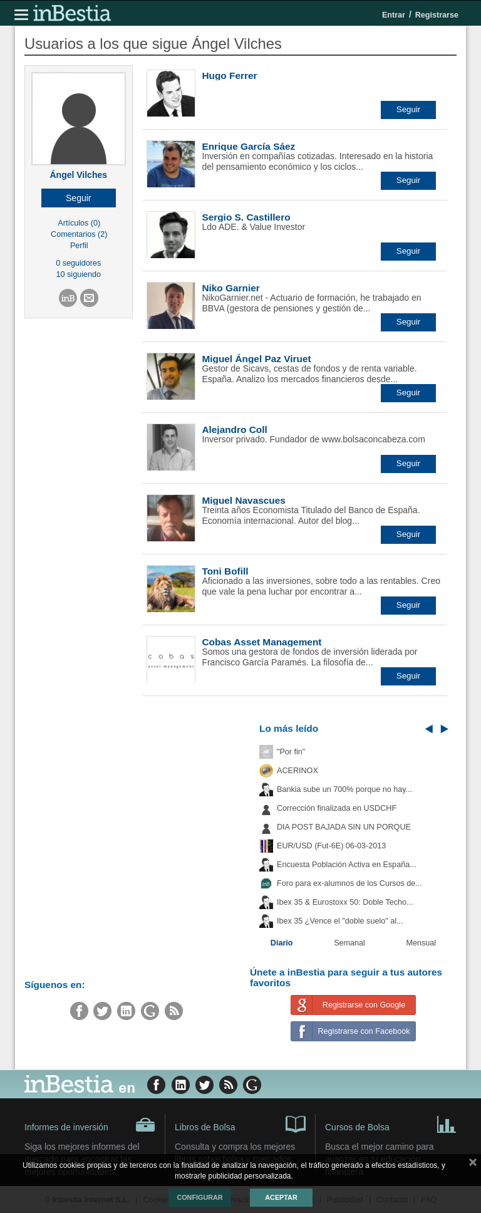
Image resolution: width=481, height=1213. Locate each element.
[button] (78, 198)
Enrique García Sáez (248, 146)
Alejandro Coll (234, 429)
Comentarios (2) (79, 234)
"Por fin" (291, 751)
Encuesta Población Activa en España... (346, 864)
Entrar (393, 15)
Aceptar (281, 1197)
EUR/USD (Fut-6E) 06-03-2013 (331, 845)
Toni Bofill (225, 571)
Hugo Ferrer (229, 75)
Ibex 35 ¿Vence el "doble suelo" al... (340, 921)
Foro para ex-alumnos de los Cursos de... (349, 883)
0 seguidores (78, 263)
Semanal (349, 943)
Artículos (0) (79, 223)
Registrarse (436, 15)
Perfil (79, 245)
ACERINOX (297, 770)
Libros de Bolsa (240, 1123)
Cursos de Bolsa (391, 1123)
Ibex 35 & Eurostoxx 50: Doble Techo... (345, 902)
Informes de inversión (89, 1124)
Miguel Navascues (243, 500)
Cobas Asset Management (261, 642)
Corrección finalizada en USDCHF (336, 808)
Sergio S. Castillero (246, 217)
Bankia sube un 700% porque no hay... (344, 789)
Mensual (421, 943)
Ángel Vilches (78, 175)
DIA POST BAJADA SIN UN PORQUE (344, 827)
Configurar (199, 1197)
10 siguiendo (78, 274)
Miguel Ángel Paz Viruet (256, 358)
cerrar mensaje (473, 1164)
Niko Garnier (230, 288)
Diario (282, 943)
